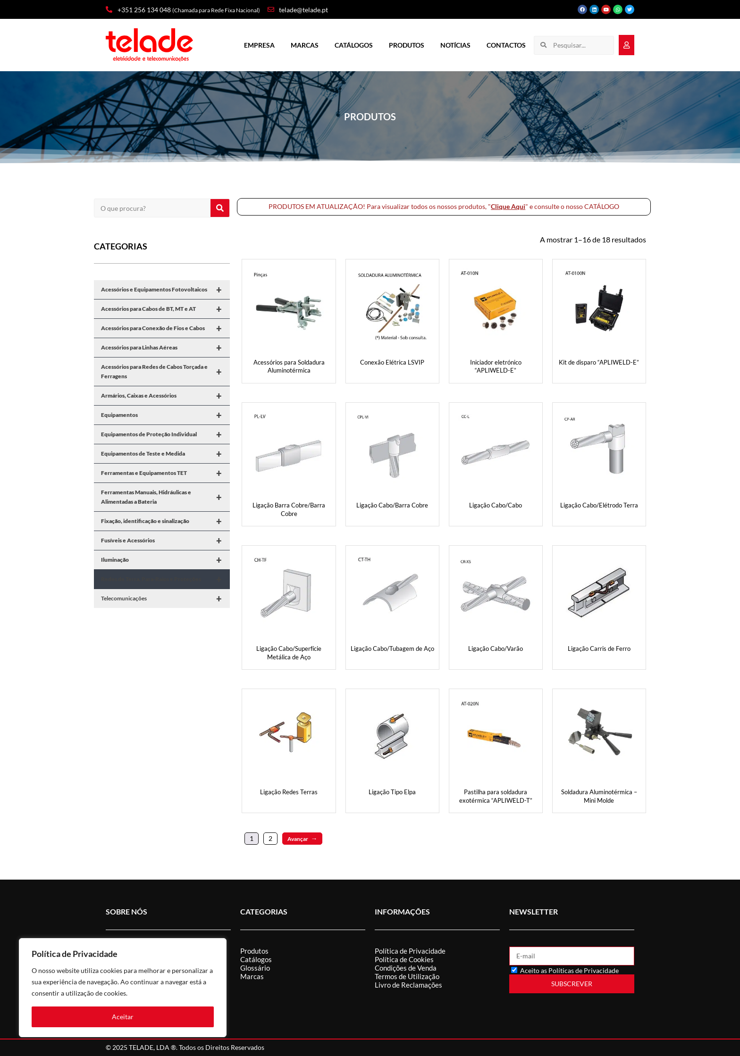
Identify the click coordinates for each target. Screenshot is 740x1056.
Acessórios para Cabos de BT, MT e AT (165, 308)
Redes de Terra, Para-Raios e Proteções (165, 579)
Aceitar (123, 1017)
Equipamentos (165, 415)
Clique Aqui (508, 206)
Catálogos (354, 45)
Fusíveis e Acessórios (165, 540)
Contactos (506, 45)
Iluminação (165, 559)
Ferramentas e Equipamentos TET (165, 473)
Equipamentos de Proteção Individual (165, 434)
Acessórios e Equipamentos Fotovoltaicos (165, 289)
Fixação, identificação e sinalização (165, 521)
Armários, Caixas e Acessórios (165, 395)
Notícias (455, 45)
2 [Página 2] (270, 838)
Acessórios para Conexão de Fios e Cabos (165, 328)
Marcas (305, 45)
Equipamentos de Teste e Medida (165, 453)
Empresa (259, 45)
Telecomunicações (165, 598)
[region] (123, 987)
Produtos (406, 45)
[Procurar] (219, 208)
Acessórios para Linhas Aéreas (165, 347)
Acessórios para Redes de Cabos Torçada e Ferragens (165, 372)
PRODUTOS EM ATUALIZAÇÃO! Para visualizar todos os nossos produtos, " (380, 206)
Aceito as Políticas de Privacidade (569, 970)
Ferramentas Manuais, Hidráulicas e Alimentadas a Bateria (165, 497)
